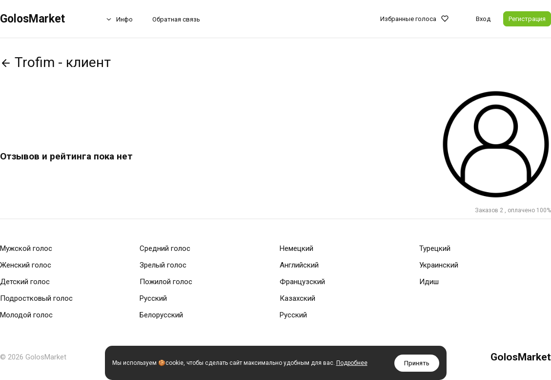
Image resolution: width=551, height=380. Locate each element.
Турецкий (434, 248)
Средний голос (165, 248)
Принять (416, 363)
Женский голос (25, 265)
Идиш (429, 281)
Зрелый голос (163, 265)
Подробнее (351, 362)
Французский (302, 281)
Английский (299, 265)
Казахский (297, 298)
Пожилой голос (166, 281)
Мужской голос (26, 248)
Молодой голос (26, 315)
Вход (483, 18)
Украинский (438, 265)
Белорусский (161, 315)
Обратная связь (176, 19)
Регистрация (527, 18)
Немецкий (296, 248)
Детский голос (25, 281)
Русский (153, 298)
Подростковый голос (36, 298)
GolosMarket (32, 18)
